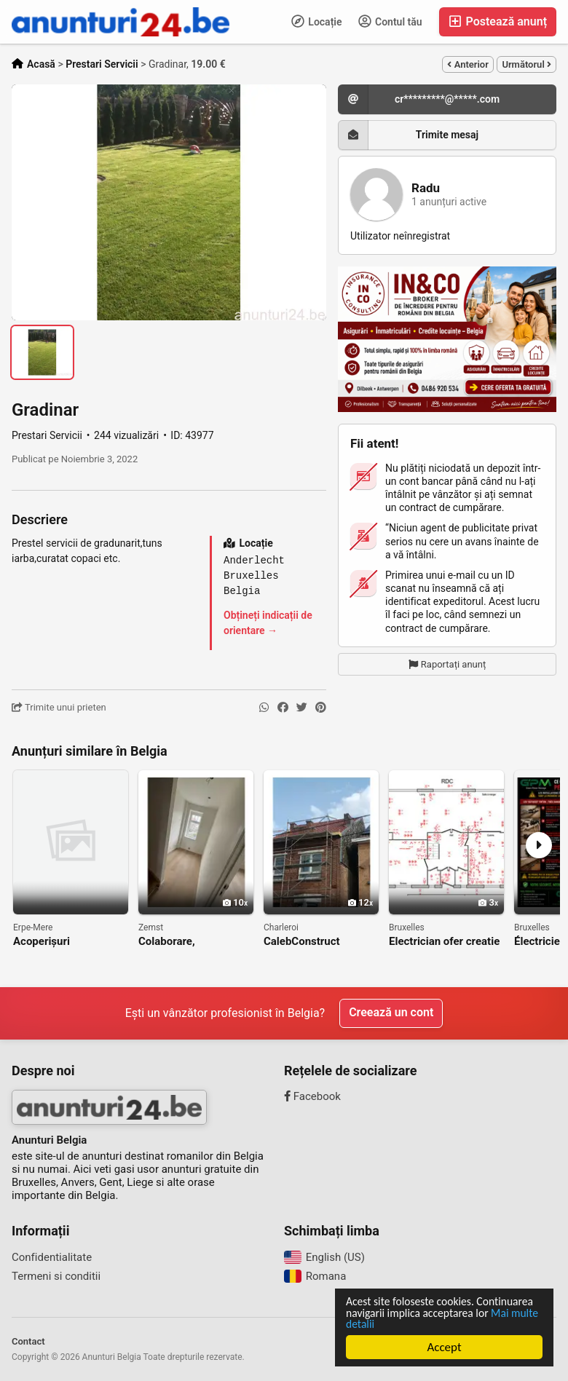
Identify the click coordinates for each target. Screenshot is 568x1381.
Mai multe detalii (463, 1323)
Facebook (312, 1096)
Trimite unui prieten (59, 707)
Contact (28, 1341)
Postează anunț (498, 21)
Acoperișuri (41, 941)
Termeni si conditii (56, 1276)
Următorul (526, 64)
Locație (316, 21)
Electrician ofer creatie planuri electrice (444, 941)
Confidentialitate (52, 1257)
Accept (444, 1347)
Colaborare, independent (169, 941)
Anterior (467, 64)
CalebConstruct (302, 941)
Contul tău (390, 21)
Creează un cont (391, 1013)
